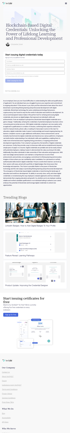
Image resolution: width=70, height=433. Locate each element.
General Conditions (8, 398)
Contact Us (6, 372)
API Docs (5, 422)
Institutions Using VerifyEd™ (12, 385)
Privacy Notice (11, 76)
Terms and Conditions (9, 389)
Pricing (4, 381)
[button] (66, 3)
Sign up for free (10, 315)
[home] (7, 3)
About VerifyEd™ (8, 376)
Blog (3, 413)
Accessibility (6, 418)
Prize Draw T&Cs (8, 402)
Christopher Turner (17, 44)
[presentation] (17, 89)
